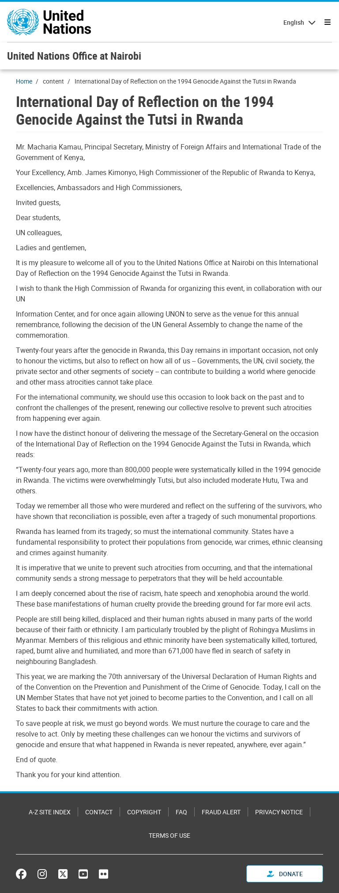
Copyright (144, 812)
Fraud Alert (221, 812)
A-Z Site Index (50, 812)
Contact (99, 812)
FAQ (181, 812)
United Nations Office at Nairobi (74, 56)
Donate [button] (285, 874)
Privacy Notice (279, 812)
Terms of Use (169, 835)
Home (24, 81)
